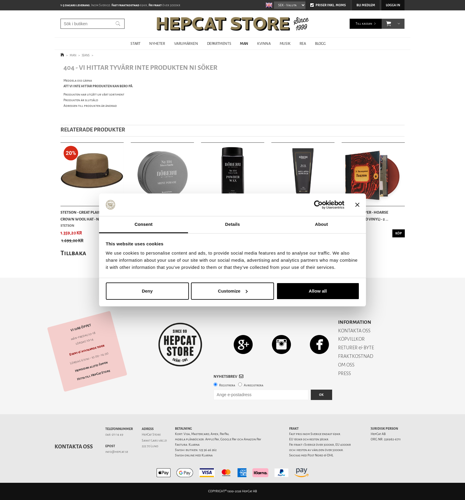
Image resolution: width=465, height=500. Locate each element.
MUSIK (285, 43)
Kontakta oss (74, 446)
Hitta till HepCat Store (93, 375)
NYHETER (157, 43)
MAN (244, 43)
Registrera (227, 385)
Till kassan (364, 23)
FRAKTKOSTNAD (355, 356)
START (135, 43)
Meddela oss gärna (77, 80)
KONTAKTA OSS (354, 331)
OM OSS (346, 365)
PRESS (344, 373)
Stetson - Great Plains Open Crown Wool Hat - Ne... (87, 215)
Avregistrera (253, 385)
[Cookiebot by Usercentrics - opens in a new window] (318, 204)
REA (303, 43)
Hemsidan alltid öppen (91, 366)
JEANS (86, 55)
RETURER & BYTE (356, 348)
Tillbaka (73, 253)
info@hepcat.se (116, 452)
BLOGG (320, 43)
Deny (147, 290)
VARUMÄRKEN (186, 43)
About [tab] (321, 224)
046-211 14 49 (114, 434)
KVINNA (264, 43)
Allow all (318, 290)
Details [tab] (232, 224)
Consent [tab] (144, 224)
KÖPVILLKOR (351, 339)
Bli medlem (365, 5)
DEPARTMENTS (219, 43)
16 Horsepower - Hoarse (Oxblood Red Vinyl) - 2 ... (365, 215)
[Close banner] (357, 205)
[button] (388, 24)
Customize (233, 290)
